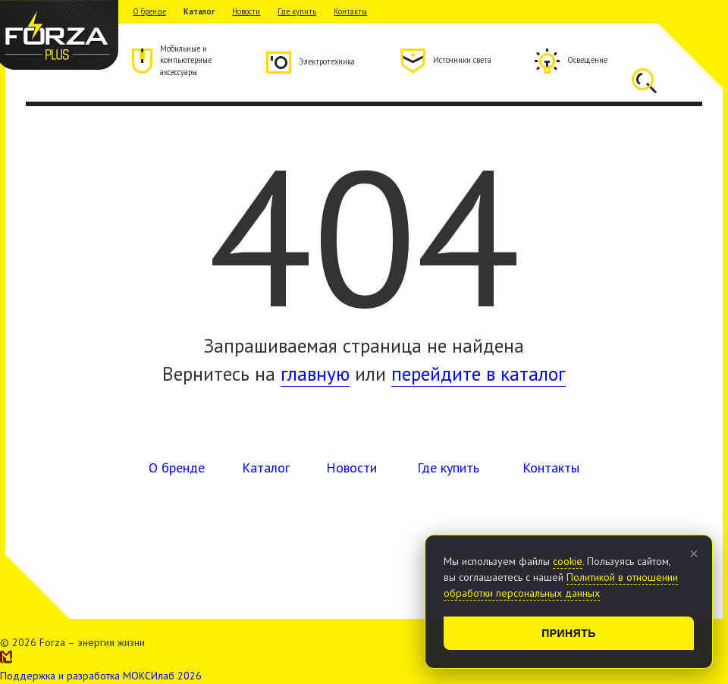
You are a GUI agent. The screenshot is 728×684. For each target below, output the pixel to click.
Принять (568, 633)
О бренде (149, 11)
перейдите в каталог (478, 373)
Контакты (350, 11)
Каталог (199, 11)
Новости (246, 11)
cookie (567, 561)
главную (315, 373)
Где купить (297, 11)
